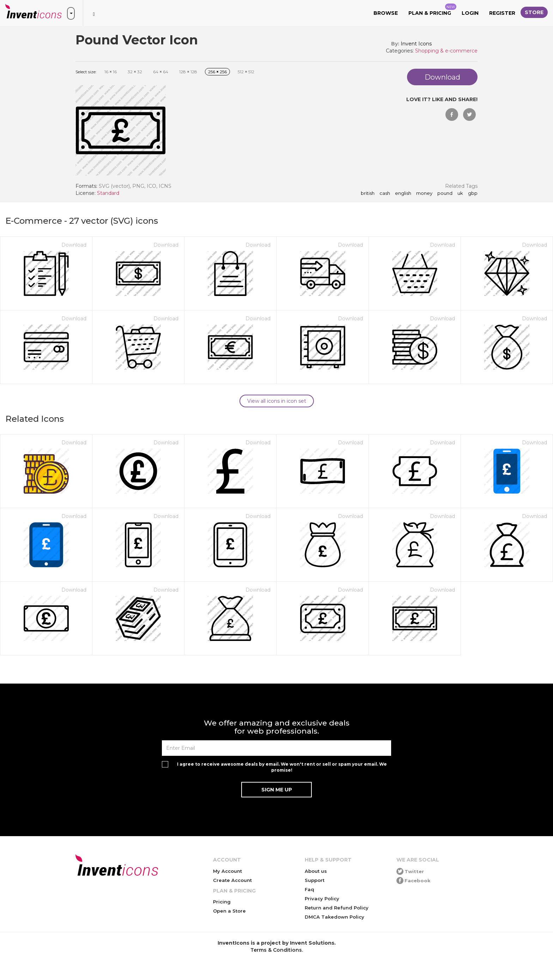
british (368, 193)
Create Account (232, 880)
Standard (108, 193)
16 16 (110, 71)
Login (470, 13)
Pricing (222, 901)
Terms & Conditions (276, 950)
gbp (473, 193)
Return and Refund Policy (337, 907)
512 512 (246, 71)
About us (316, 871)
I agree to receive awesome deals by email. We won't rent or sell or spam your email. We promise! (282, 767)
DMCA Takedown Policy (334, 917)
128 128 (188, 71)
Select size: (86, 71)
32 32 (135, 71)
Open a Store (229, 911)
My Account (227, 871)
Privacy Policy (322, 898)
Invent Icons (416, 44)
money (424, 193)
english (403, 193)
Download (73, 245)
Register (502, 13)
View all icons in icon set (276, 401)
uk (460, 193)
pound (444, 193)
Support (314, 880)
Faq (309, 889)
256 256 (217, 71)
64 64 (160, 71)
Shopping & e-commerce (446, 51)
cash (384, 193)
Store (534, 12)
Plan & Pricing (432, 10)
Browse (385, 13)
